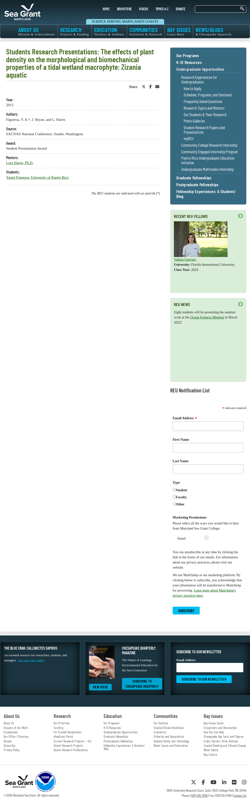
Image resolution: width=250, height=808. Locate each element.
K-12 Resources (189, 62)
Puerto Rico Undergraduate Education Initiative (207, 160)
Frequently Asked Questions (203, 101)
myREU (188, 138)
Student (181, 490)
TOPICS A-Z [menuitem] (162, 9)
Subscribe (9, 745)
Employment (11, 732)
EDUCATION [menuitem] (109, 31)
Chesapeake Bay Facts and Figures (223, 736)
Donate (8, 741)
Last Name (181, 461)
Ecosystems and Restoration (220, 728)
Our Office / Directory (16, 736)
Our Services (161, 723)
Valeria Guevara (185, 259)
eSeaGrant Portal (63, 736)
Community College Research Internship (209, 145)
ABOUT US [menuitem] (36, 31)
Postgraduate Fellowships (197, 184)
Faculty (181, 497)
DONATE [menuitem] (181, 9)
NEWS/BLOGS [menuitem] (214, 31)
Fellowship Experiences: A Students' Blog (206, 194)
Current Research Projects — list (72, 741)
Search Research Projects (68, 745)
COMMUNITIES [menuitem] (146, 31)
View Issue (100, 687)
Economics (160, 732)
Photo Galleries (194, 121)
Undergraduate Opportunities (200, 69)
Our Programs (187, 55)
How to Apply (192, 88)
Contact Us (239, 795)
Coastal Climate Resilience (169, 728)
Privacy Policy (12, 750)
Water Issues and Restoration (171, 745)
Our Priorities (62, 723)
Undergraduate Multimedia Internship (207, 169)
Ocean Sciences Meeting (207, 317)
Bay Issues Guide (213, 723)
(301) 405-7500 (199, 795)
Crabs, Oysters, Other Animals (221, 741)
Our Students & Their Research (205, 114)
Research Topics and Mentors (204, 108)
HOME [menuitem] (106, 9)
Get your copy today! (31, 660)
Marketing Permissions (190, 517)
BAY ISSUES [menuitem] (179, 31)
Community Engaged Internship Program (209, 151)
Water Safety (211, 750)
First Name (181, 439)
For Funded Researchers (68, 732)
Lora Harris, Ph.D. (19, 163)
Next (240, 216)
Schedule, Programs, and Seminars (208, 94)
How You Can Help (214, 732)
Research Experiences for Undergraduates (199, 79)
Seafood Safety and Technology (171, 741)
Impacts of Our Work (16, 728)
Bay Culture (210, 755)
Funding (58, 728)
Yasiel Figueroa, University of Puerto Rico (37, 177)
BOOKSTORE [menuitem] (124, 9)
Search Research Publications (71, 750)
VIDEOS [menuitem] (143, 9)
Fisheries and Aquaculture (169, 736)
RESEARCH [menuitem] (74, 31)
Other (180, 504)
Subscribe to (142, 683)
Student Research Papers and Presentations (204, 129)
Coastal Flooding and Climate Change (225, 745)
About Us (9, 723)
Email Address (185, 418)
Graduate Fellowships (193, 177)
